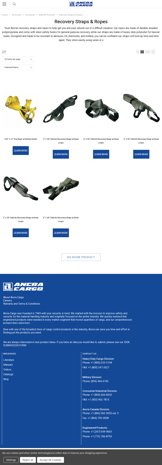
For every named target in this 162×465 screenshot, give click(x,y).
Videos (7, 368)
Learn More (21, 150)
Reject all (28, 460)
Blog (5, 378)
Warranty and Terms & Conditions (21, 303)
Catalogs (8, 373)
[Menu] (4, 4)
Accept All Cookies (50, 460)
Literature (8, 359)
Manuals (8, 364)
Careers (7, 299)
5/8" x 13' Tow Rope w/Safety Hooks (21, 139)
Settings (11, 460)
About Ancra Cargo (13, 296)
